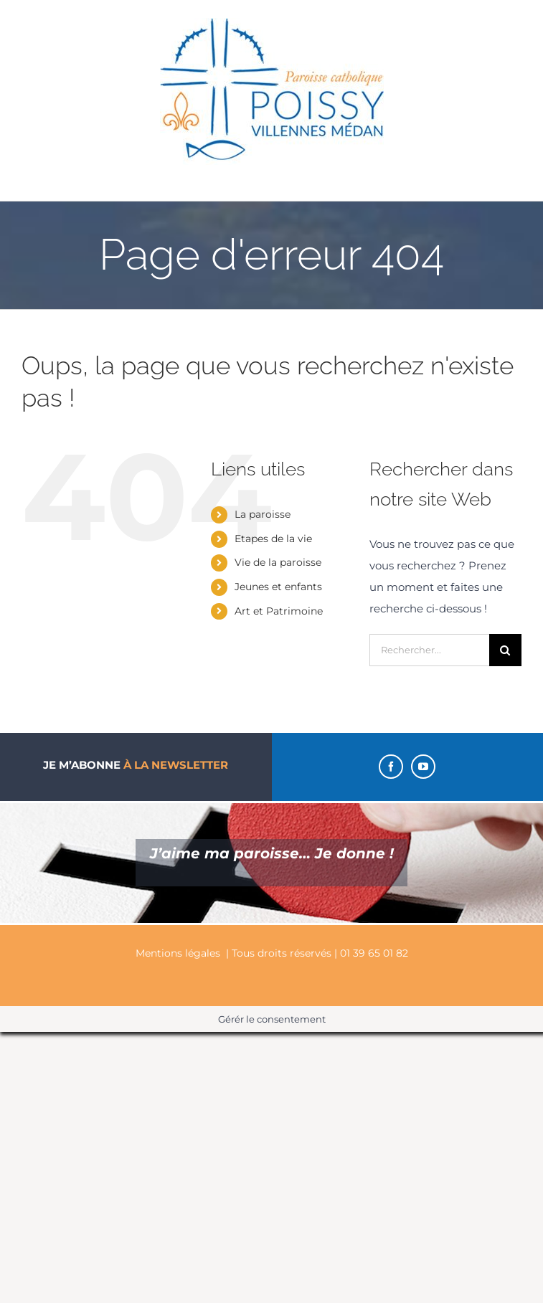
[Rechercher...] (429, 650)
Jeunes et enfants (278, 586)
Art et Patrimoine (279, 611)
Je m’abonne (135, 765)
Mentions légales (178, 953)
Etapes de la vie (273, 538)
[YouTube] (423, 766)
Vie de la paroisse (278, 562)
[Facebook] (391, 766)
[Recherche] (505, 650)
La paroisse (263, 514)
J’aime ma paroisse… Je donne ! (272, 853)
